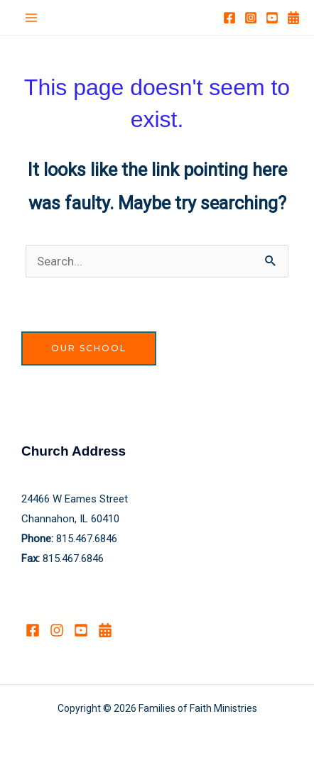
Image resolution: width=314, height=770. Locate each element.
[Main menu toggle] (31, 18)
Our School (88, 348)
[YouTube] (272, 17)
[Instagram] (250, 17)
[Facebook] (229, 17)
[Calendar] (293, 17)
